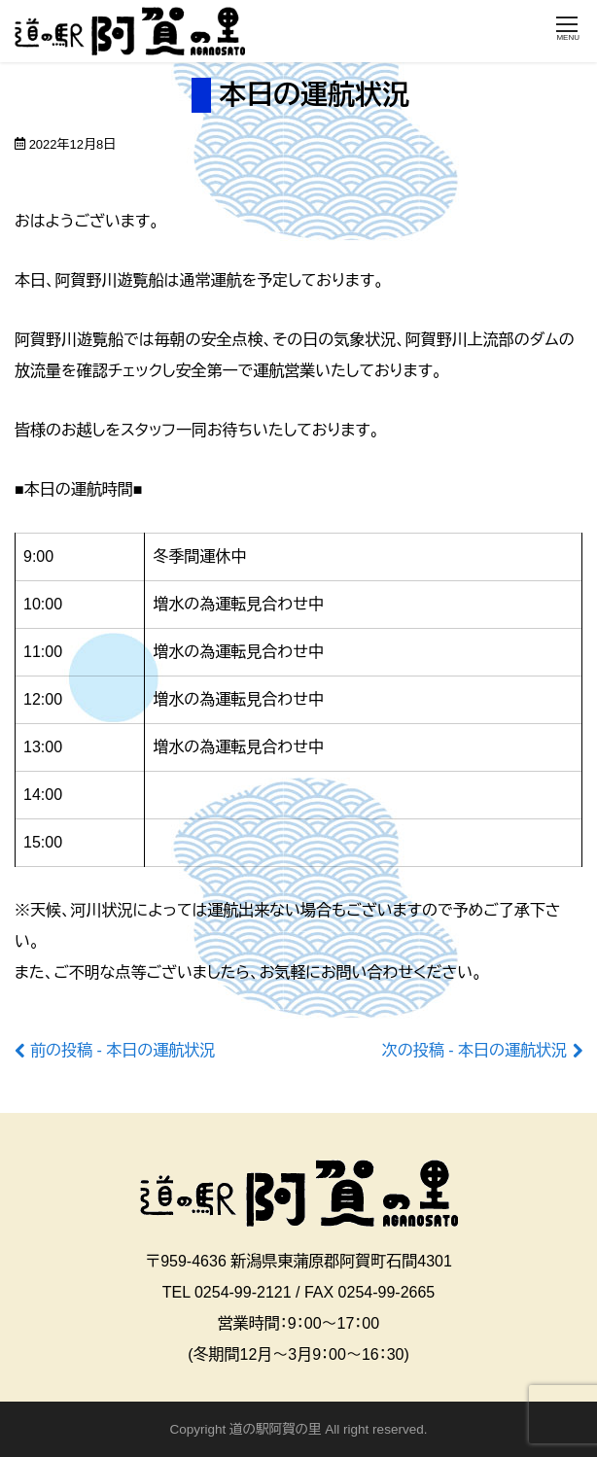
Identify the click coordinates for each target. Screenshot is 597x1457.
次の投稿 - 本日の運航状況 (474, 1050)
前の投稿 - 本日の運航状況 (122, 1050)
